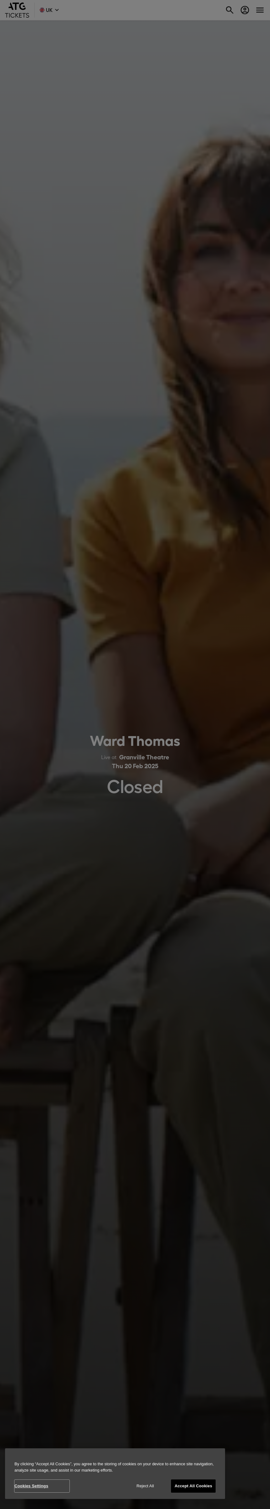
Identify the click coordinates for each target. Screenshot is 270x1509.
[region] (115, 1473)
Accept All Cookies (193, 1486)
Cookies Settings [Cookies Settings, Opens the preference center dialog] (31, 1486)
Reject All (145, 1486)
